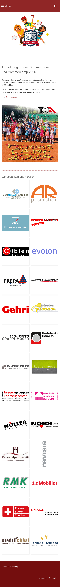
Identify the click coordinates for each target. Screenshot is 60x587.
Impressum (43, 578)
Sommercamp (11, 97)
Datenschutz (53, 578)
